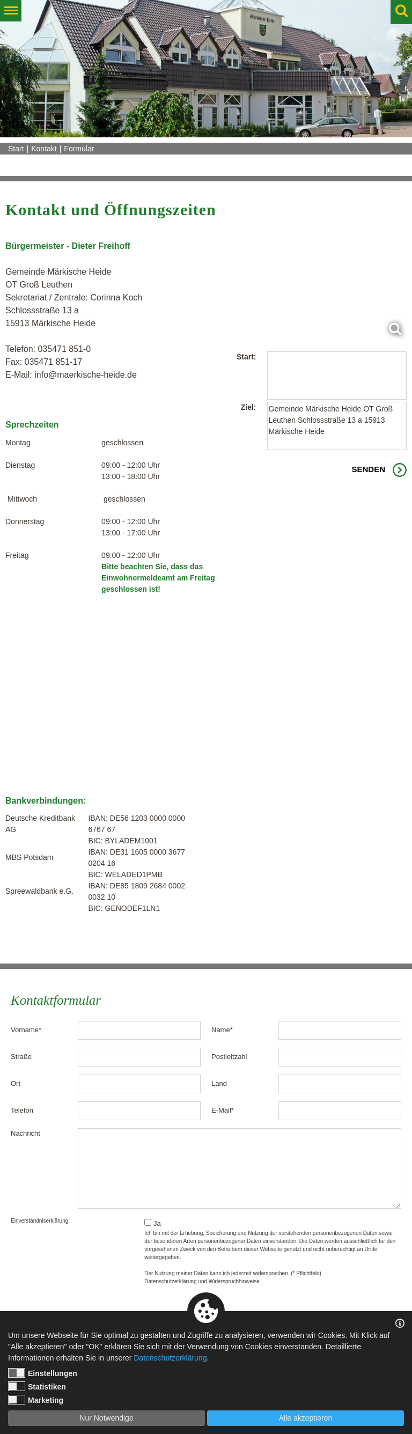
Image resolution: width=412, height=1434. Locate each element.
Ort (15, 1083)
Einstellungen (42, 1373)
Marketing (35, 1399)
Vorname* (26, 1030)
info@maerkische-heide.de (85, 374)
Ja (152, 1223)
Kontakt (43, 148)
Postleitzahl (229, 1057)
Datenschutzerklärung (170, 1358)
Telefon (22, 1110)
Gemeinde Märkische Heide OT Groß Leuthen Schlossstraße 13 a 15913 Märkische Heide (337, 426)
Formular (79, 148)
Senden (368, 469)
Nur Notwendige (106, 1418)
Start (16, 148)
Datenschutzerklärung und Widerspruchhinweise (202, 1281)
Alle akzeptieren (306, 1418)
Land (219, 1083)
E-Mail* (222, 1110)
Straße (21, 1057)
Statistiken (37, 1386)
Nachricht (25, 1133)
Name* (222, 1030)
